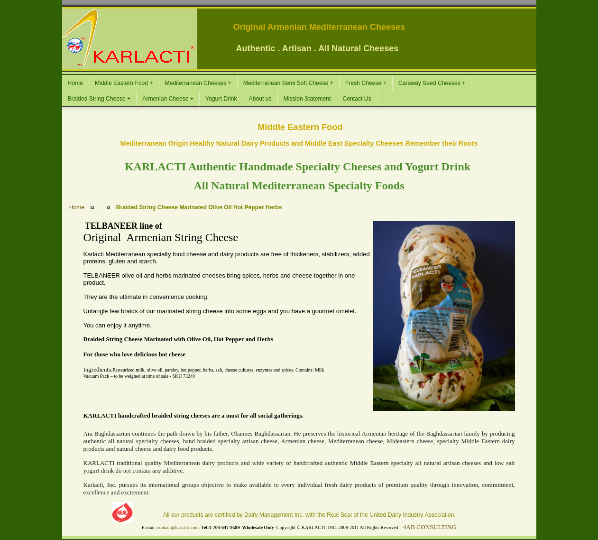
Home (76, 207)
